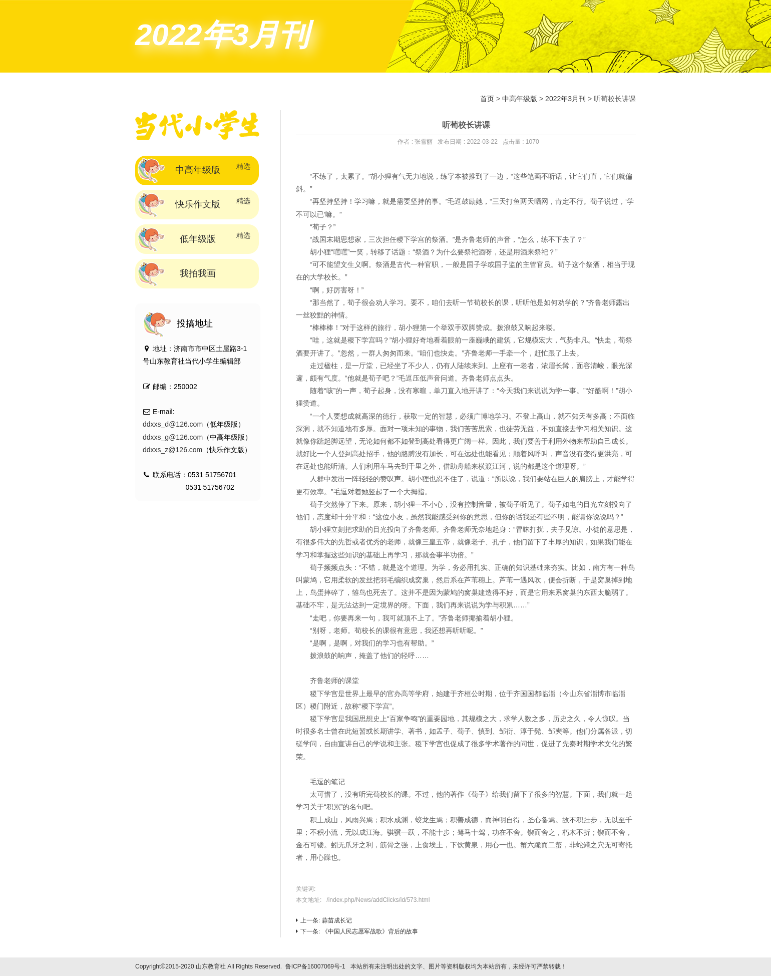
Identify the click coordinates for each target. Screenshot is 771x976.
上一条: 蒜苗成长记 (324, 920)
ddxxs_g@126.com (173, 437)
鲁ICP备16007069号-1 (315, 966)
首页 (487, 99)
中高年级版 (519, 99)
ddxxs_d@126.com (173, 424)
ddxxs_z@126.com (172, 450)
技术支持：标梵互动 (599, 966)
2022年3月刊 (565, 99)
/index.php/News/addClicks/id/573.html (378, 899)
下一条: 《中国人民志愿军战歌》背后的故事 (357, 931)
